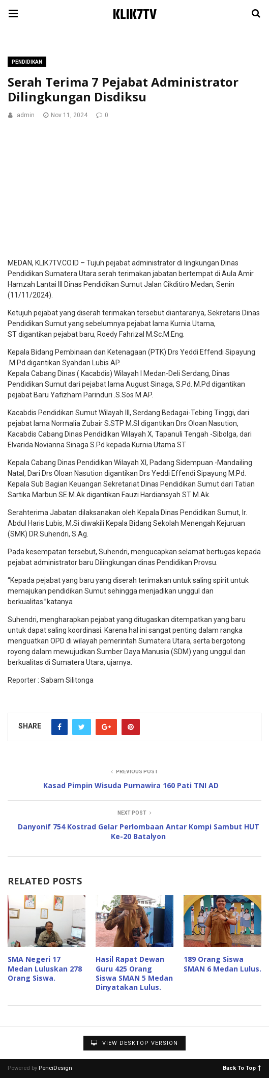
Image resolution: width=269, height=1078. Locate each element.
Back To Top (242, 1067)
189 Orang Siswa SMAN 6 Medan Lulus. (222, 963)
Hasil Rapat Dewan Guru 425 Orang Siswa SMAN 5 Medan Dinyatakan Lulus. (134, 973)
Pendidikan (27, 62)
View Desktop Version (134, 1043)
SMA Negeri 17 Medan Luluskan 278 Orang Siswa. (45, 968)
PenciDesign (55, 1068)
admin (26, 115)
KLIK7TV (135, 15)
